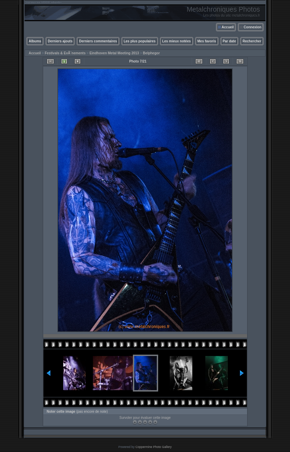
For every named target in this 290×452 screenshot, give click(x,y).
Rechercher (252, 41)
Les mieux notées (176, 41)
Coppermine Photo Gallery (153, 447)
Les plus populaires (140, 41)
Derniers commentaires (98, 41)
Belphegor (151, 53)
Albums (35, 41)
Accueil (228, 27)
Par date (229, 41)
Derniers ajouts (60, 41)
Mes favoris (206, 41)
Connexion (252, 27)
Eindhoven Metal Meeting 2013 (114, 53)
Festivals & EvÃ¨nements (65, 53)
